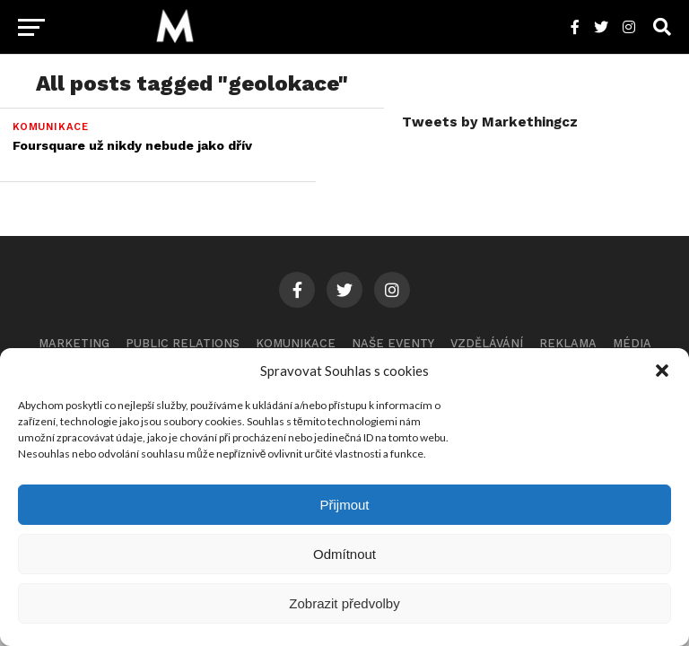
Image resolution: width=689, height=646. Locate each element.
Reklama (568, 343)
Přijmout (344, 504)
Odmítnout (344, 554)
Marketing (74, 343)
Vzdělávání (486, 343)
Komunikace (296, 343)
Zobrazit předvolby (344, 603)
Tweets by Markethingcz (490, 122)
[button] (662, 371)
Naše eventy (393, 343)
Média (632, 343)
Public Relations (183, 343)
